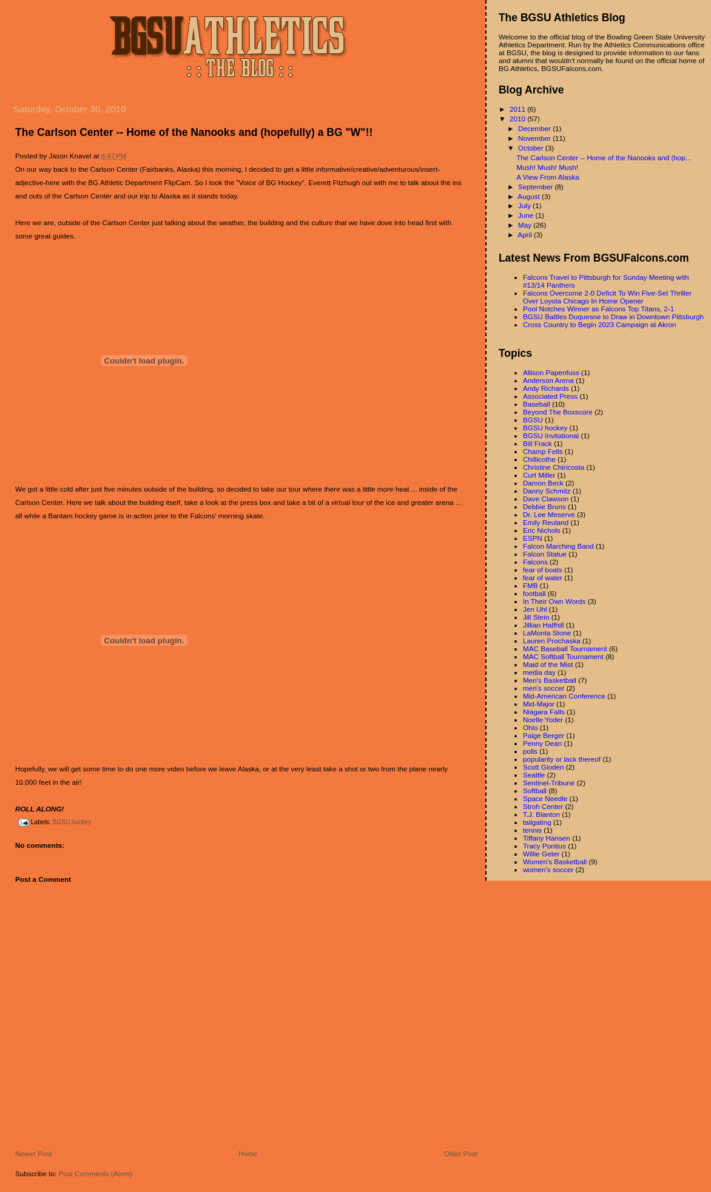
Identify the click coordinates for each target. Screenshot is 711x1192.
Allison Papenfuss (551, 372)
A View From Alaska (547, 177)
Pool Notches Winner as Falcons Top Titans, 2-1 (598, 309)
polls (530, 751)
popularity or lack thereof (562, 759)
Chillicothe (539, 459)
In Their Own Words (554, 601)
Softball (535, 790)
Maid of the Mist (548, 664)
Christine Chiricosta (553, 467)
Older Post (460, 1153)
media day (539, 672)
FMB (530, 585)
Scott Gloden (543, 767)
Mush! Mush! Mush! (547, 167)
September (536, 187)
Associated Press (550, 396)
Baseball (536, 404)
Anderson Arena (548, 380)
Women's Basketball (555, 861)
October (531, 148)
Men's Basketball (549, 680)
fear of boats (542, 570)
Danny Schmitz (547, 491)
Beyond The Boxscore (558, 412)
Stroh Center (543, 806)
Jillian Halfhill (543, 625)
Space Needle (545, 798)
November (535, 138)
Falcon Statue (545, 554)
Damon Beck (543, 483)
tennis (532, 830)
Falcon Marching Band (558, 546)
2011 (518, 109)
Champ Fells (543, 451)
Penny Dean (542, 743)
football (534, 593)
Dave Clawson (545, 499)
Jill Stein (536, 617)
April (525, 235)
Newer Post (33, 1153)
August (529, 196)
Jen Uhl (535, 609)
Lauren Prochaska (552, 641)
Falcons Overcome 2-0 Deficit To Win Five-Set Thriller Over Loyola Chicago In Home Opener (607, 297)
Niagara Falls (544, 712)
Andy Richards (546, 388)
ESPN (532, 538)
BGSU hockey (71, 822)
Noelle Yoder (543, 719)
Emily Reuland (545, 522)
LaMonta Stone (547, 633)
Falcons (535, 562)
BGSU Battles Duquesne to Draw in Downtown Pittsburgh (613, 316)
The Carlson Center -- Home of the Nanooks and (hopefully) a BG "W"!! (193, 132)
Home (247, 1153)
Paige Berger (543, 735)
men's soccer (543, 688)
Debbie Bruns (544, 506)
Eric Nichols (542, 530)
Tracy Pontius (544, 846)
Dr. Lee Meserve (549, 514)
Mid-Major (538, 704)
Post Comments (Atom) (95, 1173)
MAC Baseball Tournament (565, 648)
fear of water (542, 577)
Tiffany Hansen (546, 838)
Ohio (530, 727)
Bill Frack (537, 443)
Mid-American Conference (564, 696)
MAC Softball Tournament (563, 656)
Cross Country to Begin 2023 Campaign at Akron (599, 324)
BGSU (533, 420)
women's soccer (548, 869)
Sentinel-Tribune (549, 783)
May (525, 225)
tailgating (537, 822)
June (527, 215)
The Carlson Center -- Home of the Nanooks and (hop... (603, 157)
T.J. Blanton (541, 814)
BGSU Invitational (551, 435)
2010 (518, 119)
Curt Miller (539, 475)
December (535, 128)
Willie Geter (541, 854)
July (525, 205)
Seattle (534, 775)
